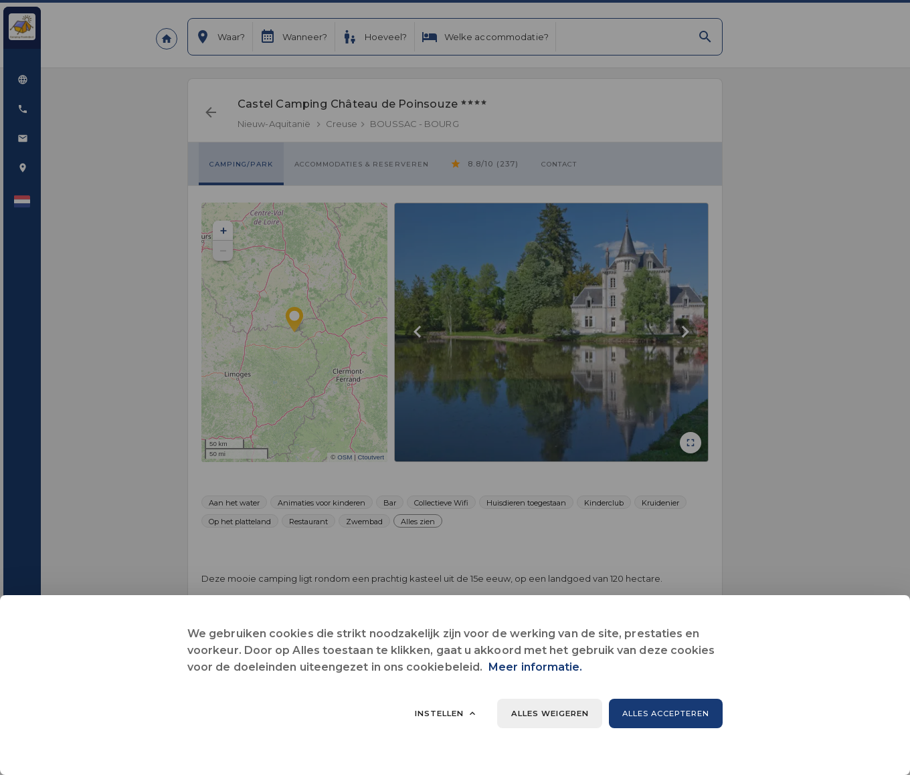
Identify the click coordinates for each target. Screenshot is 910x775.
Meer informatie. (535, 667)
